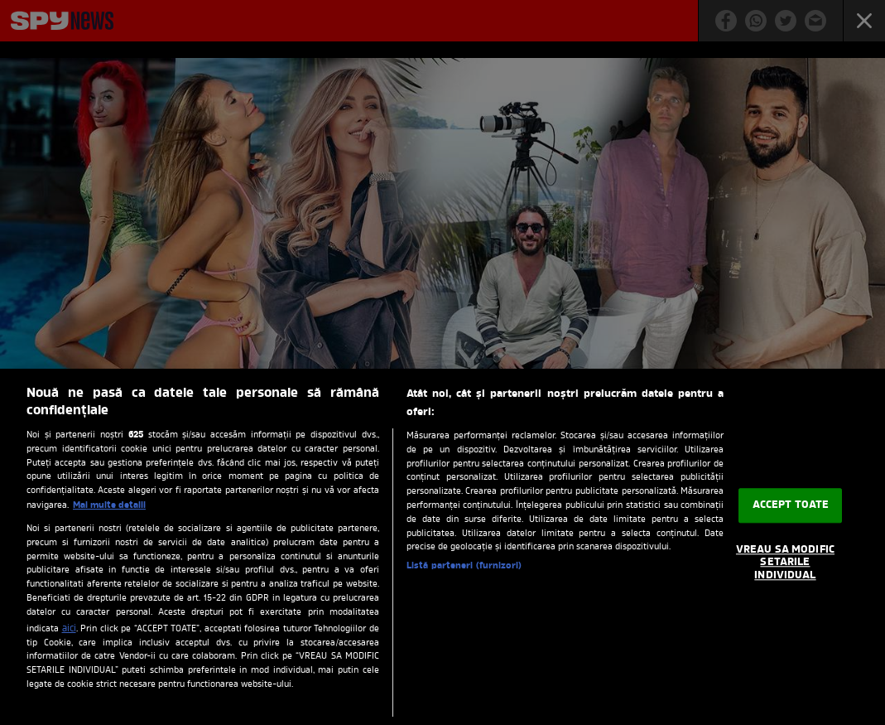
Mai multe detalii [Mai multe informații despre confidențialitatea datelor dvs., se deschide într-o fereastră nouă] (109, 505)
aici (69, 629)
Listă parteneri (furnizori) (464, 566)
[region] (442, 547)
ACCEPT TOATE (791, 506)
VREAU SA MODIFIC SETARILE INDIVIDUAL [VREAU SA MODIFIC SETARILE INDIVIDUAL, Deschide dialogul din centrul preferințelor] (785, 562)
